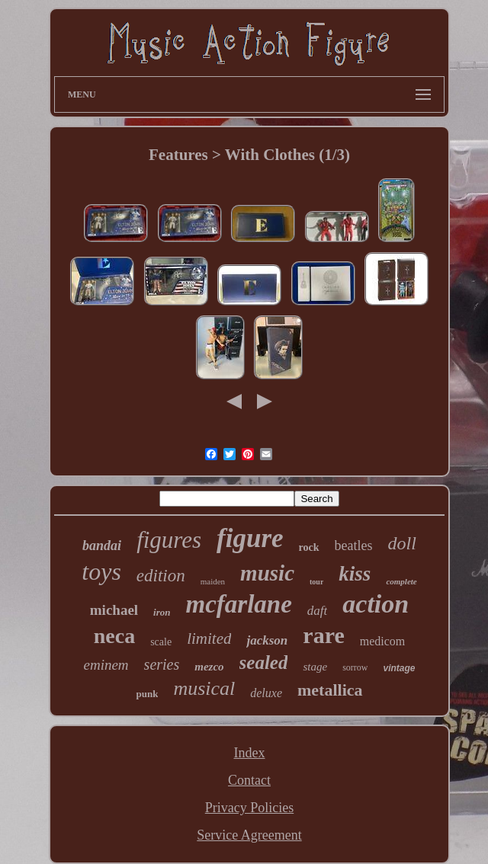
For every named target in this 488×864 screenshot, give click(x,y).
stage (315, 667)
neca (114, 636)
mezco (208, 667)
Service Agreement (249, 835)
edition (160, 575)
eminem (106, 665)
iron (161, 612)
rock (309, 547)
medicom (383, 641)
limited (209, 638)
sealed (263, 662)
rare (323, 635)
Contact (249, 780)
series (162, 664)
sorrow (355, 667)
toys (101, 571)
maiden (213, 581)
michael (114, 610)
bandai (101, 545)
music (267, 573)
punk (147, 693)
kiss (355, 573)
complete (401, 581)
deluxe (266, 692)
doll (402, 543)
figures (168, 539)
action (375, 604)
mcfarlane (239, 604)
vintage (399, 668)
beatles (354, 545)
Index (249, 752)
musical (204, 688)
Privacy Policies (249, 807)
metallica (330, 689)
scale (161, 642)
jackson (266, 640)
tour (316, 582)
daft (317, 610)
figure (250, 538)
